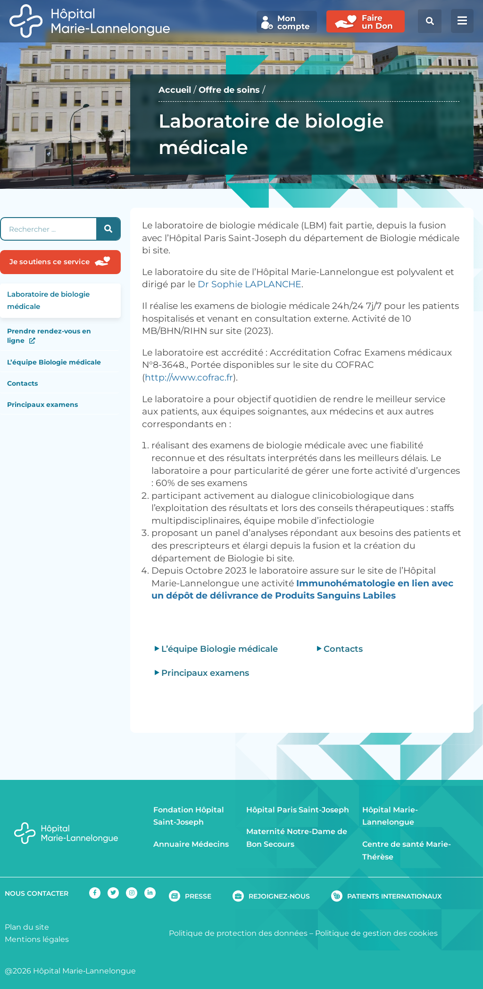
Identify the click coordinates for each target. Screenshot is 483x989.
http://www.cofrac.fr (189, 377)
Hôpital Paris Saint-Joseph (297, 809)
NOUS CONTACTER (36, 893)
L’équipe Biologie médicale (54, 362)
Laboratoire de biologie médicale (48, 300)
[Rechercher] (108, 229)
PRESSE (198, 896)
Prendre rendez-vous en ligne (49, 336)
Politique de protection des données (238, 933)
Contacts (22, 383)
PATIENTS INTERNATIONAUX (394, 896)
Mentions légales (37, 939)
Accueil (175, 89)
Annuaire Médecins (191, 844)
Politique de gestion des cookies (376, 933)
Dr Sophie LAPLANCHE (249, 284)
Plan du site (27, 927)
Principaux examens (42, 404)
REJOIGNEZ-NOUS (279, 896)
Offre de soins (233, 89)
